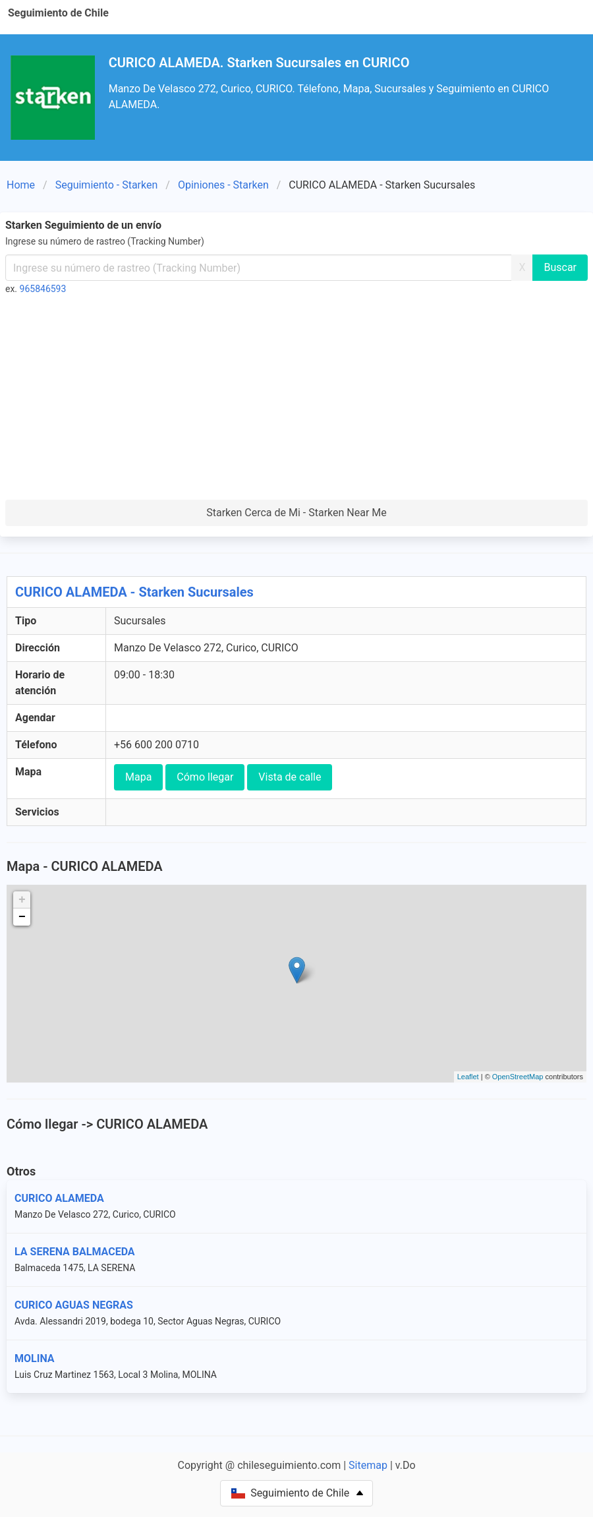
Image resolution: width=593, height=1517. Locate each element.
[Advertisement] (296, 401)
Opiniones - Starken (223, 185)
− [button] (22, 917)
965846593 (43, 288)
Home (21, 185)
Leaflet (468, 1077)
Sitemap (368, 1465)
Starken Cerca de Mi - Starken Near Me (296, 512)
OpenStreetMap (518, 1077)
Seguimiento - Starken (106, 185)
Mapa (138, 777)
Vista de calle (289, 777)
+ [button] (22, 900)
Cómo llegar (205, 777)
